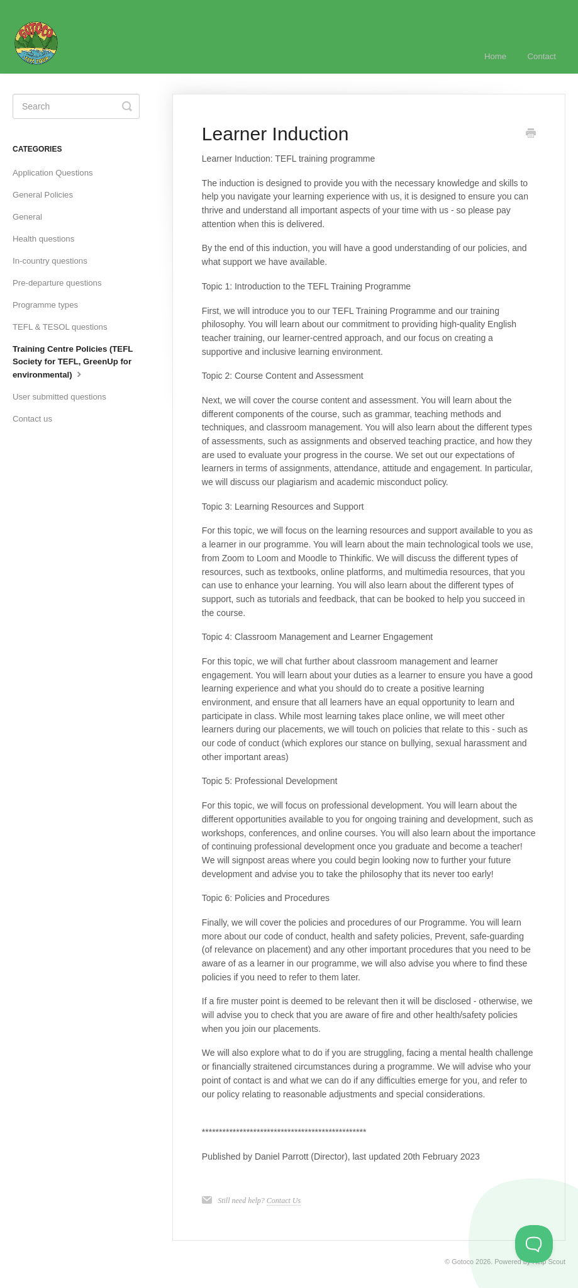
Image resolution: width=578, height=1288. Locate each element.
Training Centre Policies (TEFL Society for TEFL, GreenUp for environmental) (73, 361)
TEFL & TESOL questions (60, 327)
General (27, 216)
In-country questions (50, 261)
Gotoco (463, 1261)
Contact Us (284, 1200)
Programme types (45, 305)
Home (495, 56)
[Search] (76, 106)
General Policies (43, 194)
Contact (542, 56)
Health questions (43, 239)
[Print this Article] (531, 135)
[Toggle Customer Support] (534, 1244)
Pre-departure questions (57, 283)
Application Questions (53, 172)
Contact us (32, 418)
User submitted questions (59, 396)
